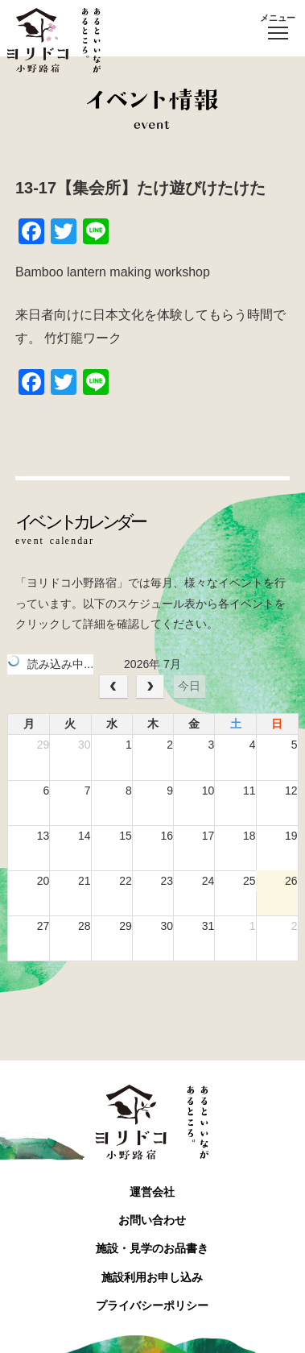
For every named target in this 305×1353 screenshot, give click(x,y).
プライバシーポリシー (152, 1305)
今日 (189, 685)
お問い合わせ (152, 1220)
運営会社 (152, 1191)
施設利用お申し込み (152, 1277)
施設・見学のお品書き (152, 1248)
